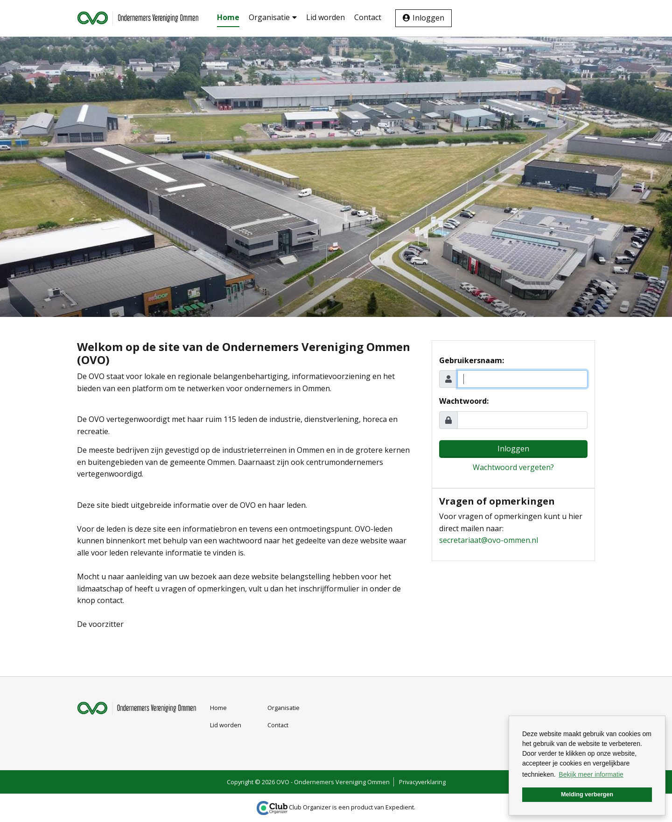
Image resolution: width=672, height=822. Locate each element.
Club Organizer (294, 807)
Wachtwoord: (464, 401)
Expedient (399, 807)
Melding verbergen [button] (587, 794)
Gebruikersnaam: (471, 360)
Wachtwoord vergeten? (513, 467)
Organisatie (273, 17)
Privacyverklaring (422, 782)
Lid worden (325, 17)
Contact (367, 17)
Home (228, 17)
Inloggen (428, 18)
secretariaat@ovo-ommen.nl (488, 540)
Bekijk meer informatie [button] (591, 774)
